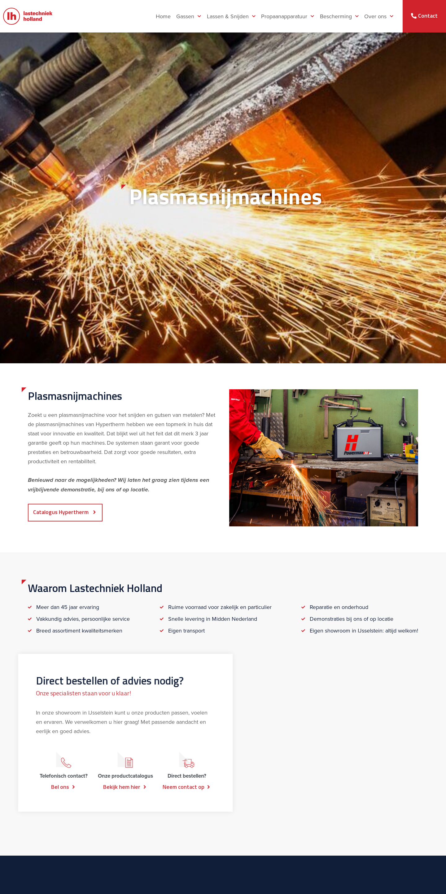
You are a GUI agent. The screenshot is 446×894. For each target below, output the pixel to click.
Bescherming (339, 16)
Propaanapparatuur (287, 16)
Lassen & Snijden (231, 16)
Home (163, 16)
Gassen (188, 16)
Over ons (379, 16)
